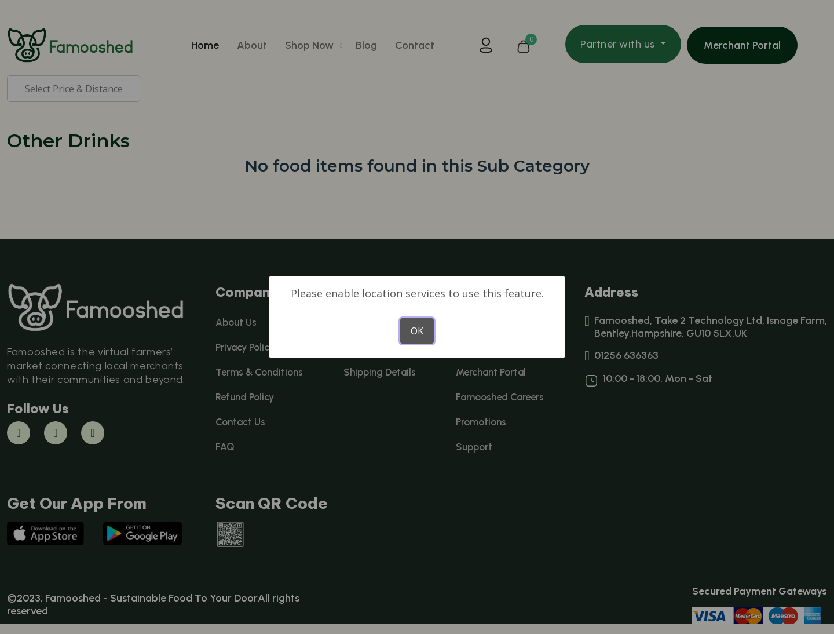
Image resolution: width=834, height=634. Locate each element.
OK (417, 331)
